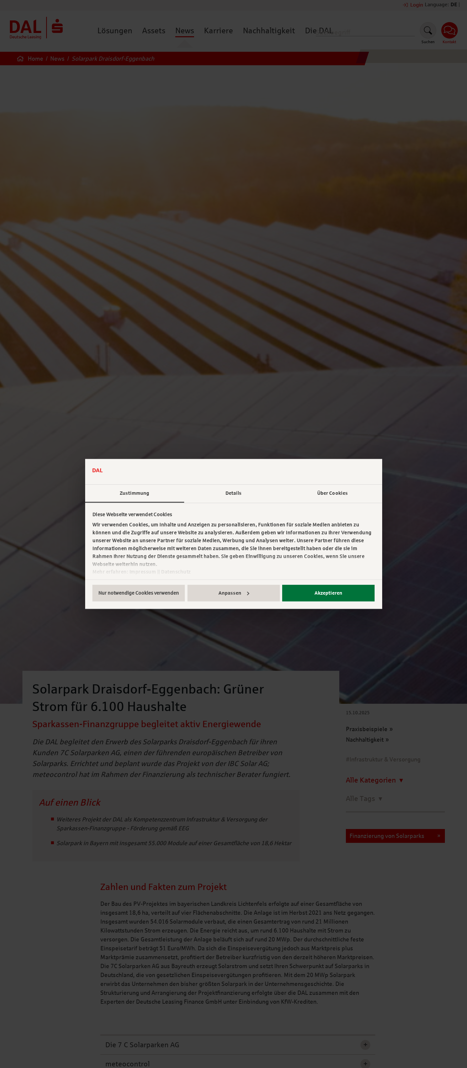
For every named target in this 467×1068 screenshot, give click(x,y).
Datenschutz (176, 572)
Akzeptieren (328, 593)
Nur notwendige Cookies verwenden (138, 593)
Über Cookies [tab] (332, 493)
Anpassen (233, 593)
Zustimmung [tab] (135, 493)
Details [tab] (233, 493)
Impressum (142, 572)
